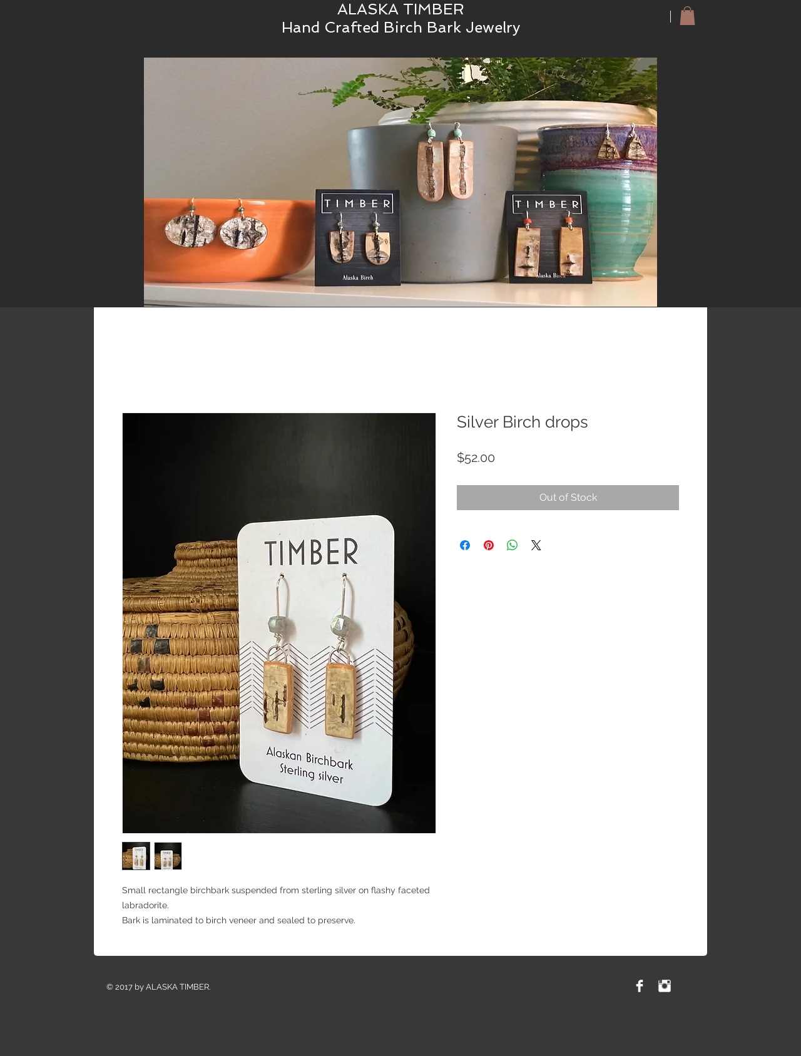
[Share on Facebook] (464, 545)
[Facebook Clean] (639, 986)
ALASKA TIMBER (400, 9)
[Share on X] (536, 545)
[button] (687, 15)
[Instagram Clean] (664, 986)
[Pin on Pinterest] (488, 545)
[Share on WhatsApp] (512, 545)
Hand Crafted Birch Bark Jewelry (401, 27)
